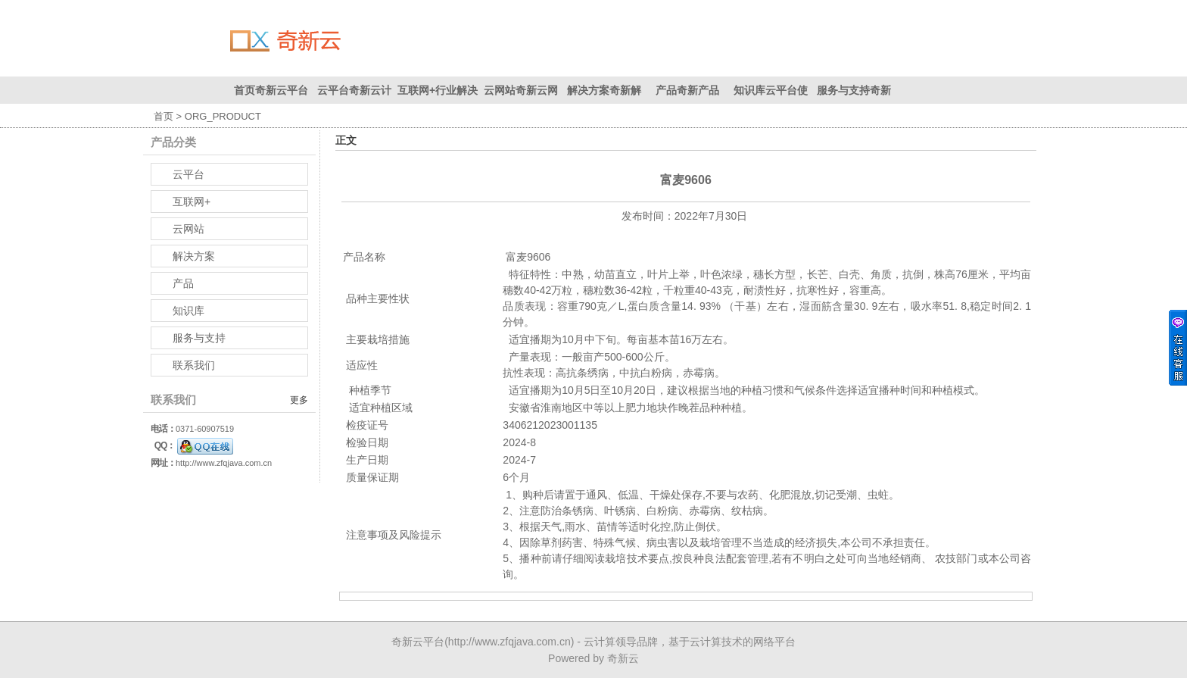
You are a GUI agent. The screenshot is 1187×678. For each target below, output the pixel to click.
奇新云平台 (417, 642)
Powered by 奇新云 (593, 658)
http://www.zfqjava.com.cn (224, 462)
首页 (163, 116)
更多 (299, 400)
